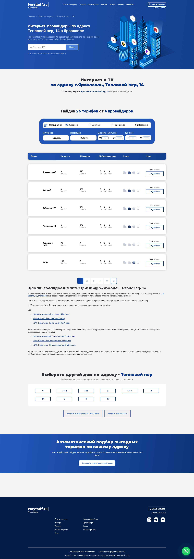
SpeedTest (130, 4)
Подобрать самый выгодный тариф (97, 464)
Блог (57, 533)
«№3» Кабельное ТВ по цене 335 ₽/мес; (51, 323)
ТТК (162, 294)
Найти (71, 47)
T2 (36, 296)
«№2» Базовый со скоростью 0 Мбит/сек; (52, 341)
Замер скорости (61, 530)
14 (43, 399)
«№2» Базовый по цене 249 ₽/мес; (49, 319)
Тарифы (82, 4)
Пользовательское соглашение (82, 552)
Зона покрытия (89, 530)
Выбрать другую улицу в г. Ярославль (83, 414)
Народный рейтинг (90, 520)
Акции (112, 4)
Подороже (143, 125)
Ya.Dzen (163, 520)
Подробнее (155, 174)
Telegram (156, 520)
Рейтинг (104, 4)
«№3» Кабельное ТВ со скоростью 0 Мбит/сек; (54, 345)
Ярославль (33, 8)
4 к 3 (129, 391)
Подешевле (119, 125)
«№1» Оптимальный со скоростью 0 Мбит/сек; (54, 337)
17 (108, 399)
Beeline (31, 296)
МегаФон (42, 296)
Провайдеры (93, 4)
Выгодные (73, 125)
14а (86, 391)
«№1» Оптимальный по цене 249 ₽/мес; (51, 314)
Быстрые (96, 125)
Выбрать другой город (117, 414)
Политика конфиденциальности (112, 552)
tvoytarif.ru (38, 4)
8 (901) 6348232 (158, 4)
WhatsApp (149, 520)
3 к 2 (64, 391)
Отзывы (120, 4)
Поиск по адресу (70, 4)
